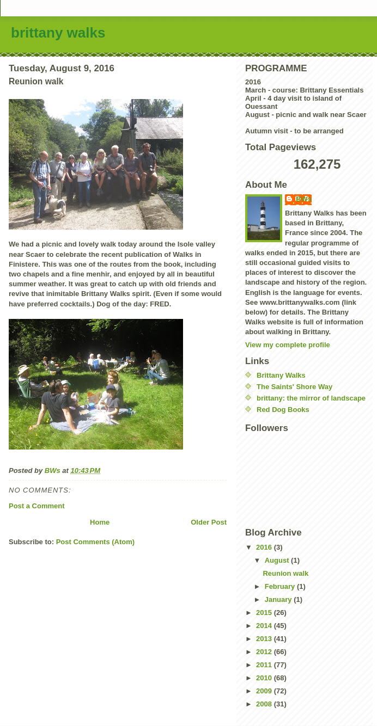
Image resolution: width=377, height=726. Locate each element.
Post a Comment (37, 506)
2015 (265, 612)
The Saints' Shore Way (294, 387)
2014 (265, 626)
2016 (265, 547)
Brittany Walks (281, 375)
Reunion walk (285, 573)
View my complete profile (287, 345)
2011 (265, 665)
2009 (265, 691)
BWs (304, 199)
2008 (265, 704)
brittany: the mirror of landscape (311, 398)
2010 (265, 678)
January (279, 599)
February (281, 586)
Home (100, 522)
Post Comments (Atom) (95, 542)
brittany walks (58, 32)
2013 (265, 639)
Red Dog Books (283, 409)
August (278, 560)
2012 (265, 652)
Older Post (209, 522)
